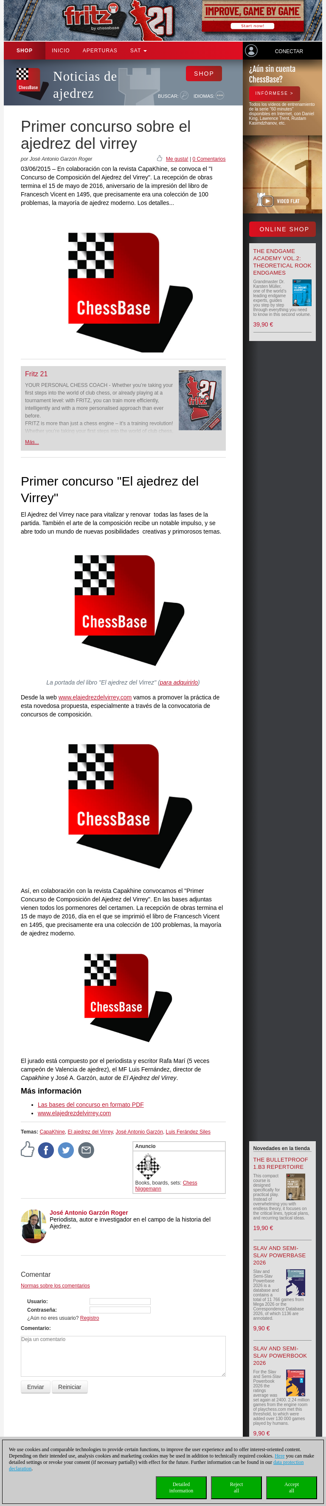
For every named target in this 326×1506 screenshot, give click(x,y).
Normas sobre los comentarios (55, 1286)
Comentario (35, 1328)
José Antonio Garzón (139, 1132)
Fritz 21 (36, 374)
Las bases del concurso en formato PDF (91, 1104)
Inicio (61, 51)
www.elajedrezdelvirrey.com (95, 697)
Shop (25, 51)
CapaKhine (52, 1132)
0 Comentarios (208, 159)
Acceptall (291, 1487)
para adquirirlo (179, 682)
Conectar (289, 51)
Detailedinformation (181, 1487)
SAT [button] (138, 51)
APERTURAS (100, 51)
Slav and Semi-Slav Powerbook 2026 (280, 1355)
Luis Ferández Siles (188, 1132)
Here (279, 1456)
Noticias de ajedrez (85, 85)
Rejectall (236, 1487)
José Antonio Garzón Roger (89, 1212)
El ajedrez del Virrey (90, 1132)
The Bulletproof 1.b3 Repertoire (280, 1163)
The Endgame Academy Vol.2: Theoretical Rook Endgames (282, 262)
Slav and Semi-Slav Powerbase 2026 (279, 1255)
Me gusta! (177, 159)
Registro (89, 1318)
